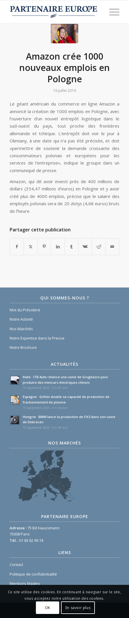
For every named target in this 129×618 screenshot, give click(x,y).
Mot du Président (25, 309)
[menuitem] (111, 12)
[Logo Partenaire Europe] (53, 12)
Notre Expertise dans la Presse (37, 338)
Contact (16, 564)
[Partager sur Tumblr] (71, 246)
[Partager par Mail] (112, 246)
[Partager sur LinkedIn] (57, 246)
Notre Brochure (23, 347)
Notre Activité (21, 319)
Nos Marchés (21, 328)
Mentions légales (25, 583)
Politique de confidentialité (33, 574)
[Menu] (111, 12)
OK (47, 607)
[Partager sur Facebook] (17, 246)
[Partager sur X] (30, 246)
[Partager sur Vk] (85, 246)
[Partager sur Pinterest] (44, 246)
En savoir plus (77, 607)
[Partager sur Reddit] (98, 246)
